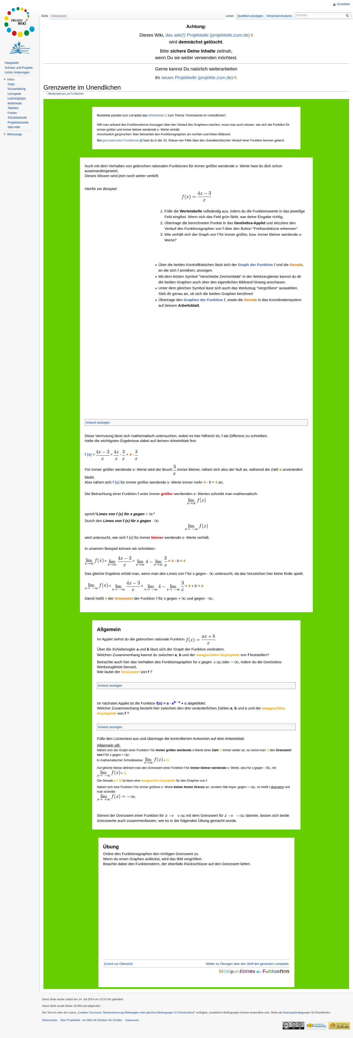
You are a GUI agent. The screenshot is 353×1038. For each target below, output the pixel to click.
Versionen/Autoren (279, 16)
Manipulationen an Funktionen (66, 93)
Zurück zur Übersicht (118, 964)
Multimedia (15, 103)
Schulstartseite (17, 117)
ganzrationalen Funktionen (120, 140)
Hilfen (11, 79)
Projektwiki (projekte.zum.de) (197, 77)
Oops (11, 84)
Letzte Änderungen (17, 72)
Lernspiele (14, 94)
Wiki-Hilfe (14, 127)
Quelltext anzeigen (250, 16)
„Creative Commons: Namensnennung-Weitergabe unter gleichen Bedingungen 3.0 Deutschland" (136, 1012)
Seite (44, 16)
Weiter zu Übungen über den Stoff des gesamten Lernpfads (247, 964)
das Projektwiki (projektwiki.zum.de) (207, 35)
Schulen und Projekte (19, 67)
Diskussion (58, 16)
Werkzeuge (14, 134)
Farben (12, 113)
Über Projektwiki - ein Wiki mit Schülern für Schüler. (91, 1020)
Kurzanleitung (16, 89)
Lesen (230, 16)
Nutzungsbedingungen (297, 1012)
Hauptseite (12, 63)
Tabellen (13, 108)
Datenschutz (49, 1020)
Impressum (132, 1020)
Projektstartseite (18, 122)
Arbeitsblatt (156, 115)
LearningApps (17, 98)
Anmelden (343, 4)
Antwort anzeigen (98, 422)
